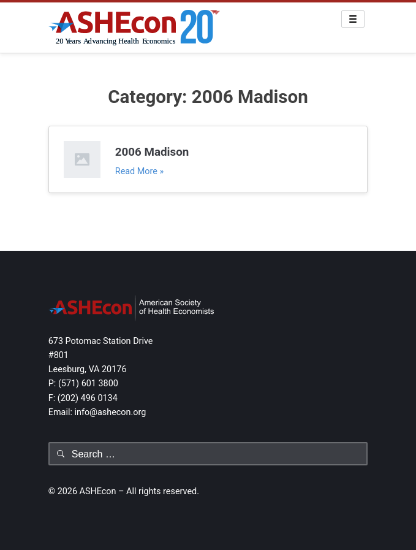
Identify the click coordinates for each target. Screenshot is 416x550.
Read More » (139, 171)
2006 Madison (152, 152)
